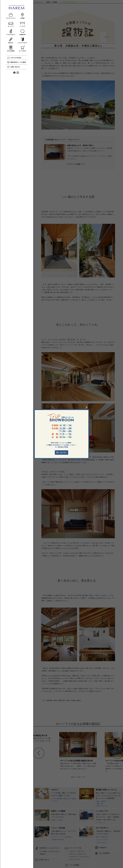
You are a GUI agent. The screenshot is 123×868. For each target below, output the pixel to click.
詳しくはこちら (61, 452)
